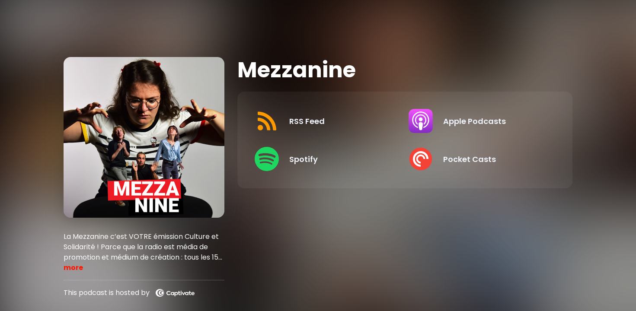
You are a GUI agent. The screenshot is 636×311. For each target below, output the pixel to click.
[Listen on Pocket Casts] (478, 159)
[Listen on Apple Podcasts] (478, 120)
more (73, 268)
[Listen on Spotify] (324, 159)
